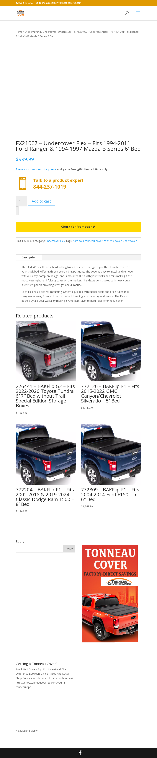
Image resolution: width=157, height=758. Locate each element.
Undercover (49, 31)
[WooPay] (17, 210)
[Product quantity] (21, 201)
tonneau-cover (113, 241)
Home (19, 31)
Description (29, 257)
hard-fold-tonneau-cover (87, 241)
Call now (78, 184)
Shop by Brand (32, 31)
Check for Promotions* (78, 227)
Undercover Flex (67, 31)
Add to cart (41, 201)
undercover (130, 241)
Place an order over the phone (36, 169)
